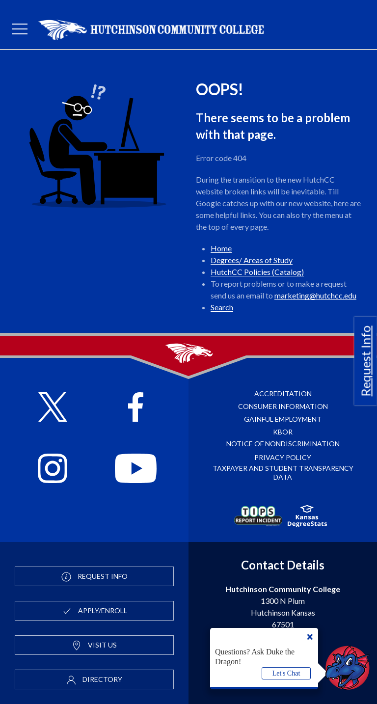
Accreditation (283, 393)
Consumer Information (283, 406)
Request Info (365, 360)
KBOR (283, 432)
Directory (94, 680)
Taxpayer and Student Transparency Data (283, 472)
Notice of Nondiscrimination (283, 443)
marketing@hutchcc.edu (315, 295)
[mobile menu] (19, 29)
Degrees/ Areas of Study (252, 260)
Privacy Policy (282, 457)
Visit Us (94, 645)
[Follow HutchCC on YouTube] (136, 470)
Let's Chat (286, 673)
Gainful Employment (283, 419)
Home (221, 248)
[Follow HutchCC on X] (52, 408)
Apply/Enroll (94, 611)
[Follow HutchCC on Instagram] (52, 470)
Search (222, 307)
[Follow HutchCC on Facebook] (135, 408)
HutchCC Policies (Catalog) (257, 271)
